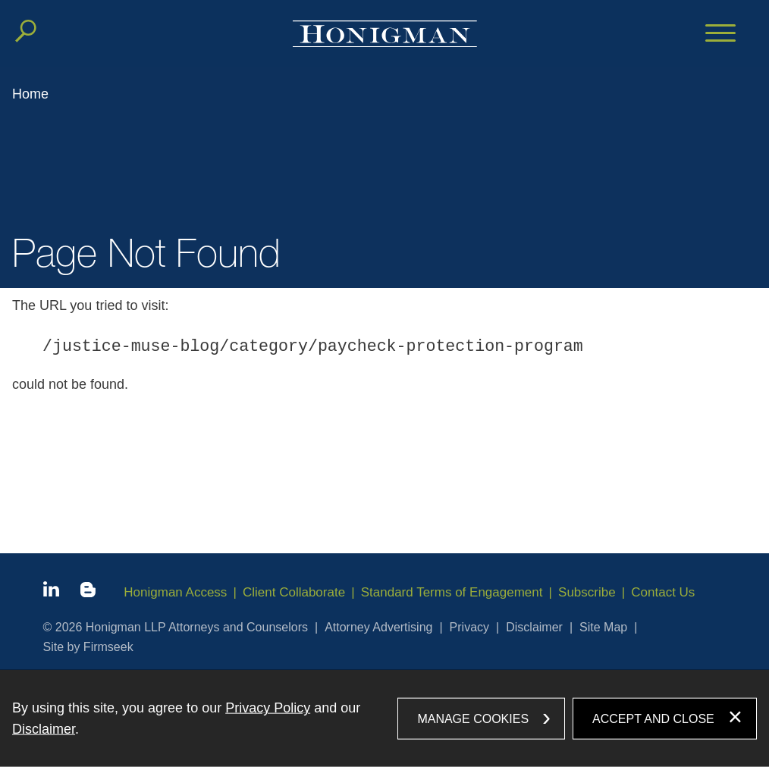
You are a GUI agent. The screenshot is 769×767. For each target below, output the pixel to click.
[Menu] (720, 34)
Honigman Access (175, 592)
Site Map (603, 627)
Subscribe (587, 592)
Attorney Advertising (378, 627)
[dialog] (384, 718)
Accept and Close (653, 718)
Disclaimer (534, 627)
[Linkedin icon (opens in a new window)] (51, 592)
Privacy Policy (267, 707)
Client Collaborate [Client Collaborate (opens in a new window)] (294, 592)
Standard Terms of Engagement (452, 592)
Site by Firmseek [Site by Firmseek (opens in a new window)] (88, 646)
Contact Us (663, 592)
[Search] (25, 31)
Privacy (469, 627)
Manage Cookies (473, 718)
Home (30, 94)
